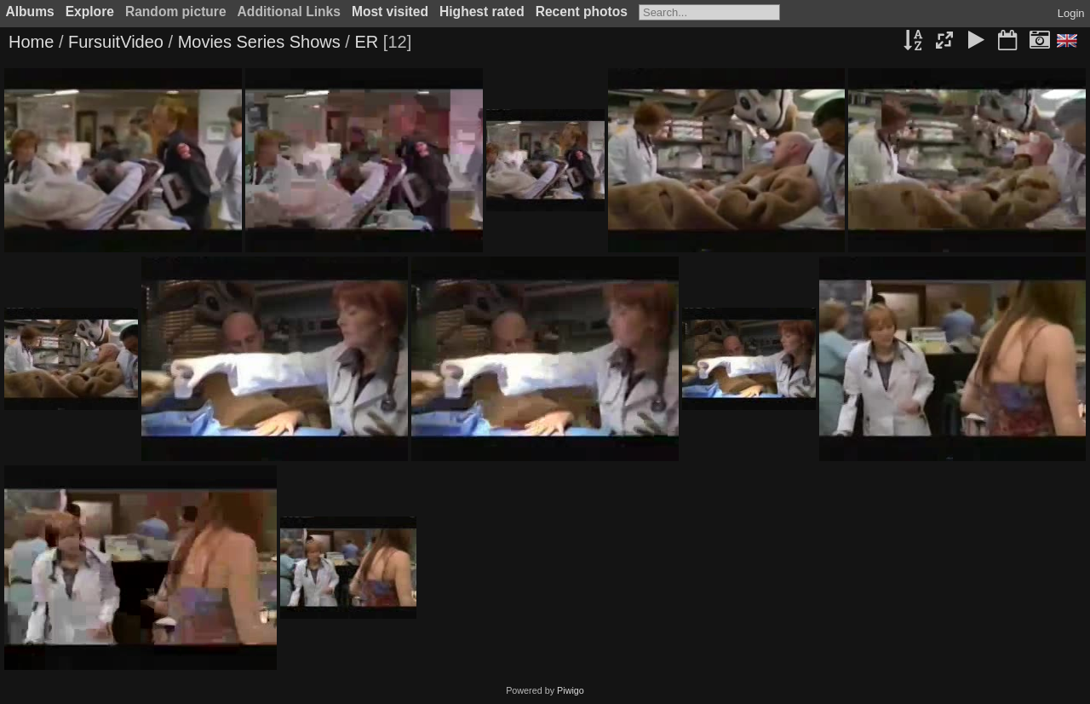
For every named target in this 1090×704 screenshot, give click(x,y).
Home (31, 41)
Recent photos (582, 11)
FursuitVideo (116, 41)
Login (1071, 13)
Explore (90, 11)
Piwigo (570, 690)
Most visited (390, 11)
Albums (30, 11)
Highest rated (482, 11)
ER (366, 41)
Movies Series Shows (259, 41)
